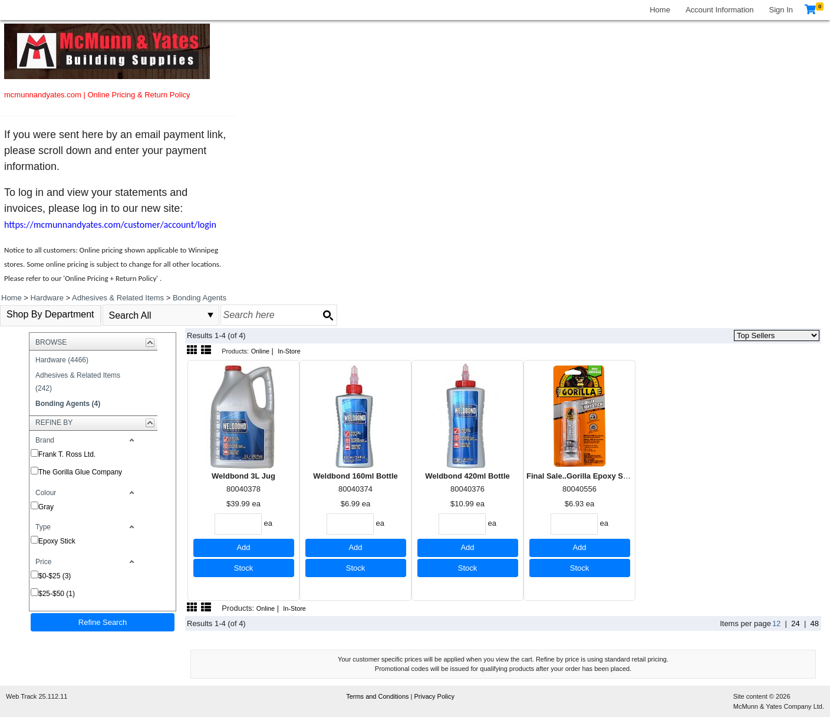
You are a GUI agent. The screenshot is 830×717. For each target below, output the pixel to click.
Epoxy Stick (56, 541)
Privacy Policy (434, 696)
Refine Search (102, 622)
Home (660, 9)
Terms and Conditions (378, 696)
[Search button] (327, 315)
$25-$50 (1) (56, 594)
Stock (243, 568)
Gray (46, 507)
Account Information (720, 9)
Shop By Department (50, 314)
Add (243, 547)
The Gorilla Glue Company (80, 472)
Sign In (781, 9)
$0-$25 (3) (54, 576)
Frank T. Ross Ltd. (66, 454)
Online (260, 351)
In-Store (289, 351)
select (210, 315)
